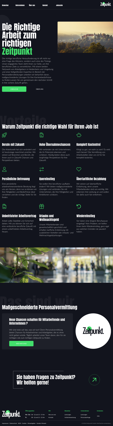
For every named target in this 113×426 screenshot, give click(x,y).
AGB (19, 423)
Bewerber (5, 5)
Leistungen (68, 414)
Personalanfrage (85, 417)
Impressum (5, 423)
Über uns (32, 5)
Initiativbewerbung (70, 417)
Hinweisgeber (32, 423)
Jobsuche (59, 5)
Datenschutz (13, 423)
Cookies (24, 423)
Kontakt (45, 5)
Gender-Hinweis (41, 423)
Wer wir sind (21, 343)
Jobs (98, 416)
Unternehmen (20, 5)
